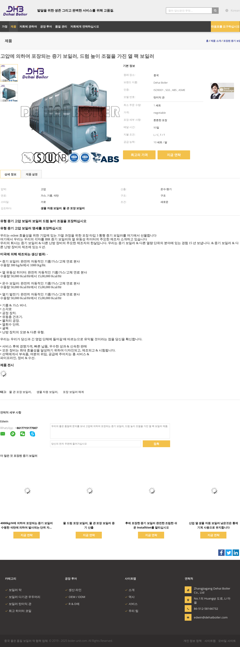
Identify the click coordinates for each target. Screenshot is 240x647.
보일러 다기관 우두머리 (22, 597)
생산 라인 (73, 590)
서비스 (131, 604)
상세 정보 (10, 174)
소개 (130, 590)
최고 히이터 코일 (18, 611)
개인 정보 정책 (192, 641)
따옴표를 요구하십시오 (225, 26)
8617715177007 (27, 428)
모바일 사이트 (227, 641)
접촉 (156, 444)
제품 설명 (32, 174)
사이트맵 (210, 641)
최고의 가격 (139, 155)
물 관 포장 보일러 (20, 392)
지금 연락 (173, 155)
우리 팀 (131, 611)
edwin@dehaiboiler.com (206, 617)
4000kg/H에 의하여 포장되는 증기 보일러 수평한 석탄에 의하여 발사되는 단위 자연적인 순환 (26, 527)
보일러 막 (13, 590)
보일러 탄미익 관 (18, 604)
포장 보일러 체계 (73, 392)
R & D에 (72, 604)
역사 (130, 597)
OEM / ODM (75, 597)
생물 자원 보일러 (47, 392)
